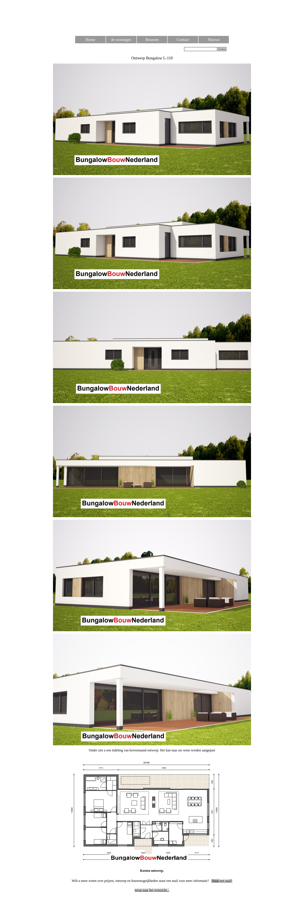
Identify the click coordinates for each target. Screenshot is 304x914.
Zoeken (222, 49)
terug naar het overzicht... (152, 890)
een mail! (222, 881)
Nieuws (214, 39)
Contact (183, 39)
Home (90, 39)
